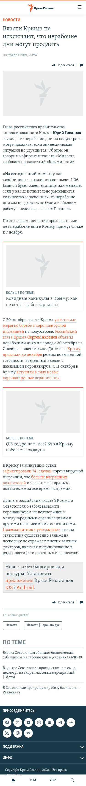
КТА (33, 780)
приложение (19, 580)
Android (25, 587)
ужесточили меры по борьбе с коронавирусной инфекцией (40, 326)
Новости (11, 20)
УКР (53, 780)
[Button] (63, 65)
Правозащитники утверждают (31, 530)
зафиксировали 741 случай (27, 471)
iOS (9, 587)
